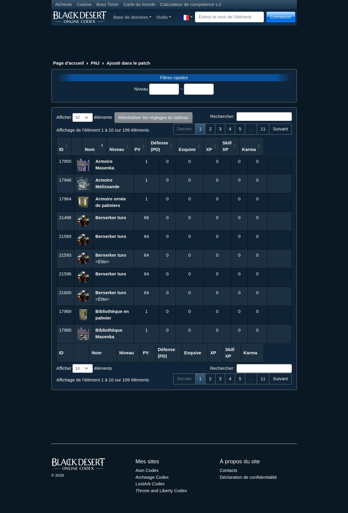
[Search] (229, 17)
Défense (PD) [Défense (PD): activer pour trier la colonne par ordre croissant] (186, 146)
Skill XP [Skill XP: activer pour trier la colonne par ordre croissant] (254, 146)
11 (263, 128)
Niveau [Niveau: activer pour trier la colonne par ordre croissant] (143, 149)
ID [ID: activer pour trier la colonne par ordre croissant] (61, 149)
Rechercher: (251, 116)
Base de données (133, 17)
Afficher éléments (84, 117)
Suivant (280, 128)
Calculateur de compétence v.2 (190, 4)
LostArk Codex (150, 483)
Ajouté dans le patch (128, 63)
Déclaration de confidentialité (248, 477)
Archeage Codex (152, 477)
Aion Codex (147, 470)
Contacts (228, 470)
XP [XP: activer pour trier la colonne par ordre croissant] (236, 149)
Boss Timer (107, 4)
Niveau (141, 88)
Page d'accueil (68, 63)
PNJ (95, 63)
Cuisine (84, 4)
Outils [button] (163, 17)
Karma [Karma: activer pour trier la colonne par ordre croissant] (277, 149)
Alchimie (63, 4)
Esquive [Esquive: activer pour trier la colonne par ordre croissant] (214, 149)
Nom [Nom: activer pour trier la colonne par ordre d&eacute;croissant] (100, 149)
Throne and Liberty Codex (161, 490)
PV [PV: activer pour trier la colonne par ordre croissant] (164, 149)
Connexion (281, 16)
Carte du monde (139, 4)
